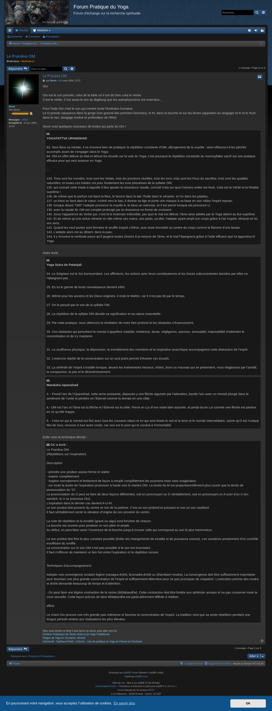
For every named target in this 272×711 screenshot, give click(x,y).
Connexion (34, 36)
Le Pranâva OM (21, 56)
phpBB (126, 672)
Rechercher (16, 36)
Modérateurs (28, 61)
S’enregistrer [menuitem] (263, 31)
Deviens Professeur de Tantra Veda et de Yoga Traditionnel (76, 634)
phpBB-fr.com (141, 676)
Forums (23, 30)
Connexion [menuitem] (257, 31)
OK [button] (248, 703)
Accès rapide (10, 31)
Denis (12, 106)
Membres (42, 30)
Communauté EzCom (105, 686)
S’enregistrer (52, 36)
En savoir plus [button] (124, 703)
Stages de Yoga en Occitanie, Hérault (64, 637)
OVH (152, 690)
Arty (123, 683)
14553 (24, 119)
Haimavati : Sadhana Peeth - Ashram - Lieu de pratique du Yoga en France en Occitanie (92, 641)
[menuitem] (249, 30)
